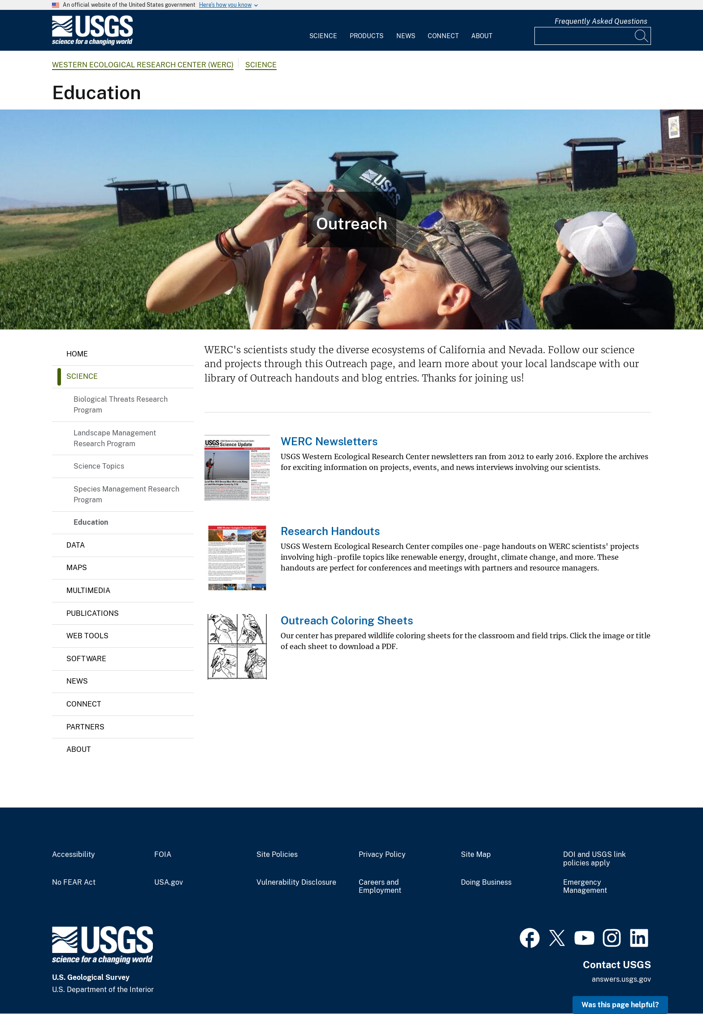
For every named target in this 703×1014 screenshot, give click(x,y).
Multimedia (88, 590)
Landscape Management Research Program (115, 438)
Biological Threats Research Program (121, 404)
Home (77, 354)
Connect (443, 36)
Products (366, 36)
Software (86, 658)
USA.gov (168, 882)
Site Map (476, 855)
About (481, 36)
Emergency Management (585, 886)
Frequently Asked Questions (601, 21)
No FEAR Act (73, 882)
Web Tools (87, 636)
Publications (92, 613)
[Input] (592, 36)
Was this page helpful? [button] (620, 1005)
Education (91, 522)
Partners (85, 727)
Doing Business (486, 882)
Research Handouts (330, 531)
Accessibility (73, 855)
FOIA (162, 855)
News (405, 36)
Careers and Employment (380, 886)
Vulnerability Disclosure (296, 882)
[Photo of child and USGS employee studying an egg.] (351, 219)
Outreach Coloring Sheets (347, 620)
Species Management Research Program (126, 494)
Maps (76, 567)
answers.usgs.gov (621, 979)
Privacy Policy (382, 855)
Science (323, 36)
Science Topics (99, 466)
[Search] (642, 36)
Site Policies (277, 855)
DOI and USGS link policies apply (594, 859)
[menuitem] (323, 30)
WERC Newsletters (329, 441)
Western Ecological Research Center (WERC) (143, 65)
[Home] (92, 43)
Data (75, 545)
